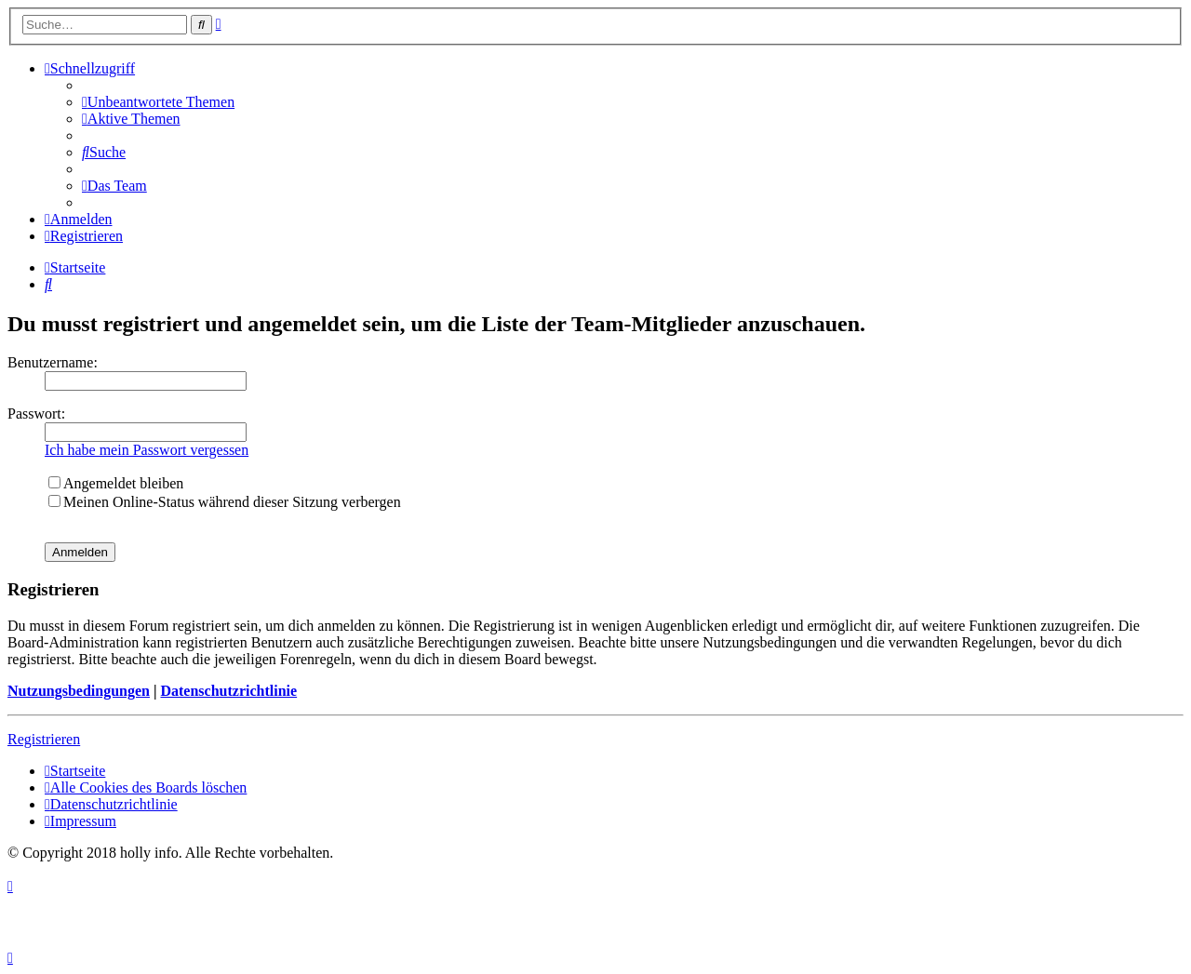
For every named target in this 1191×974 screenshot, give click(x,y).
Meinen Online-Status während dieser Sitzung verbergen (224, 502)
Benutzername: (52, 362)
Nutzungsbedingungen (78, 691)
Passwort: (36, 413)
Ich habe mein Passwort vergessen (146, 450)
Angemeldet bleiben (115, 483)
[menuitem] (158, 102)
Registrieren (43, 739)
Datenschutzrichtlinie (228, 691)
